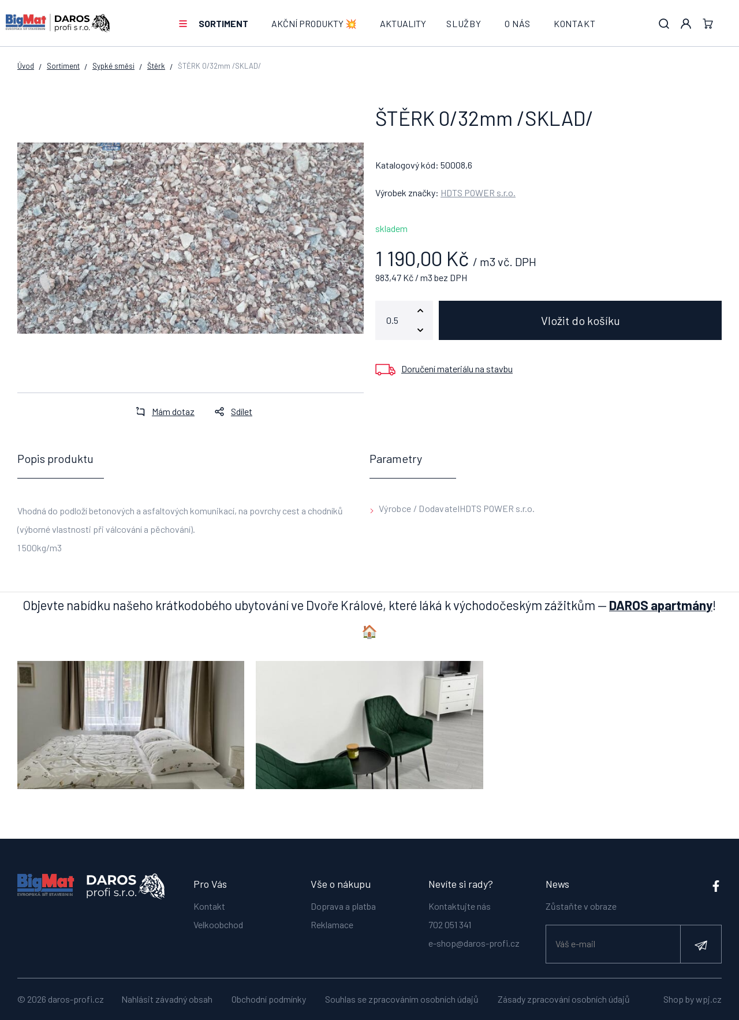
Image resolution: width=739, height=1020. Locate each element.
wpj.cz (709, 998)
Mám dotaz (162, 411)
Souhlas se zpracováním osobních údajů (402, 998)
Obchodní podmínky (269, 998)
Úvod (25, 65)
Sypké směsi (113, 65)
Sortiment (223, 23)
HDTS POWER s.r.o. (478, 192)
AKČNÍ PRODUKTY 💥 (314, 23)
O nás (518, 23)
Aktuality (403, 23)
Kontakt (575, 23)
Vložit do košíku (580, 320)
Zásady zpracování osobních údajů (564, 998)
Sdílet (230, 411)
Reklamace (332, 924)
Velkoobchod (218, 924)
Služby (464, 23)
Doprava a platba (343, 906)
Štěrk (156, 65)
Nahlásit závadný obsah (166, 998)
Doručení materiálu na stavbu (457, 368)
